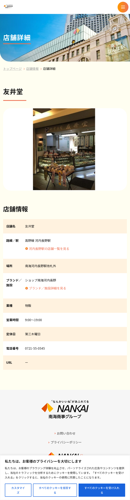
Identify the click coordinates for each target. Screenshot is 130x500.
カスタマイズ (18, 490)
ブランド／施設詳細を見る (47, 288)
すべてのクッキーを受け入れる (101, 490)
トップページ (12, 68)
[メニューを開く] (123, 7)
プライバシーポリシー (66, 442)
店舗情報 (32, 68)
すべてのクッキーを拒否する (55, 490)
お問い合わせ (66, 433)
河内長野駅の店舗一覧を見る (49, 248)
